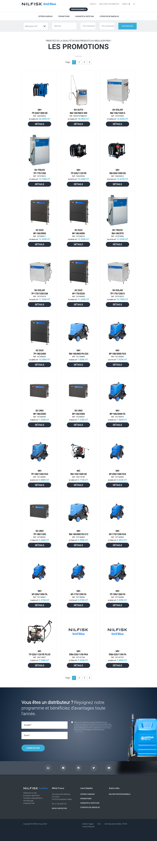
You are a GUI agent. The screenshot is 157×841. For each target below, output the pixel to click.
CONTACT (93, 4)
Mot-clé (57, 26)
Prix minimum (89, 26)
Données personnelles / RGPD (116, 824)
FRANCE (126, 4)
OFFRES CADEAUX (45, 16)
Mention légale (87, 824)
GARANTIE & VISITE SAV (84, 16)
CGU (99, 824)
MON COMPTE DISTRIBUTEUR (109, 4)
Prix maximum (108, 26)
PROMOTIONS (63, 16)
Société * (28, 725)
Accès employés (88, 827)
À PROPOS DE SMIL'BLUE (109, 16)
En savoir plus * (79, 731)
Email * (27, 735)
